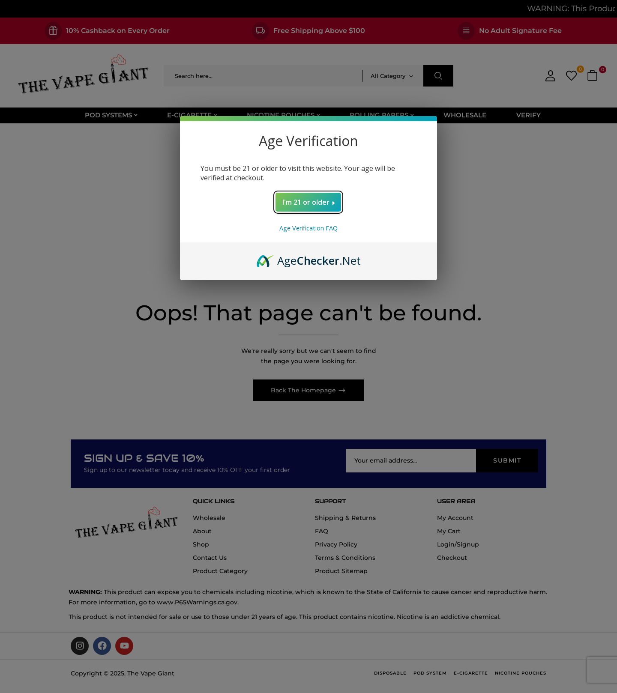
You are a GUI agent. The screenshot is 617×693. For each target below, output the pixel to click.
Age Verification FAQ (308, 228)
